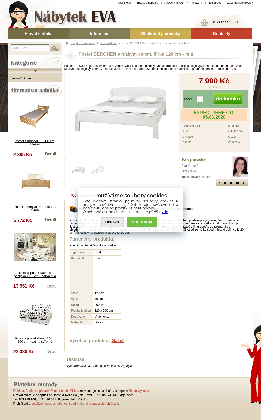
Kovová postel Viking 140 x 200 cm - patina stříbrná (35, 339)
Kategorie (15, 59)
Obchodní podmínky (160, 34)
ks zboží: (226, 22)
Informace (99, 34)
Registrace (214, 2)
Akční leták (124, 2)
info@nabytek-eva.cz (196, 177)
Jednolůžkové (21, 78)
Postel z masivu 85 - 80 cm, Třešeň (35, 142)
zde (165, 211)
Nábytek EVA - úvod (83, 43)
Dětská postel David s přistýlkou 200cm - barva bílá (35, 274)
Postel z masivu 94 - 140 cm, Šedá (35, 208)
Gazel (232, 136)
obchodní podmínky (70, 404)
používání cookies (43, 404)
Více (234, 69)
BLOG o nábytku (147, 2)
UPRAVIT (112, 222)
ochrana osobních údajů (101, 404)
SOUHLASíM (142, 222)
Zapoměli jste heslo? (240, 2)
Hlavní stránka (38, 34)
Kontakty (221, 34)
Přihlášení (196, 2)
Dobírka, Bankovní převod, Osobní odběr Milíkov (46, 391)
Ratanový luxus (139, 391)
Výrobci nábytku (174, 2)
